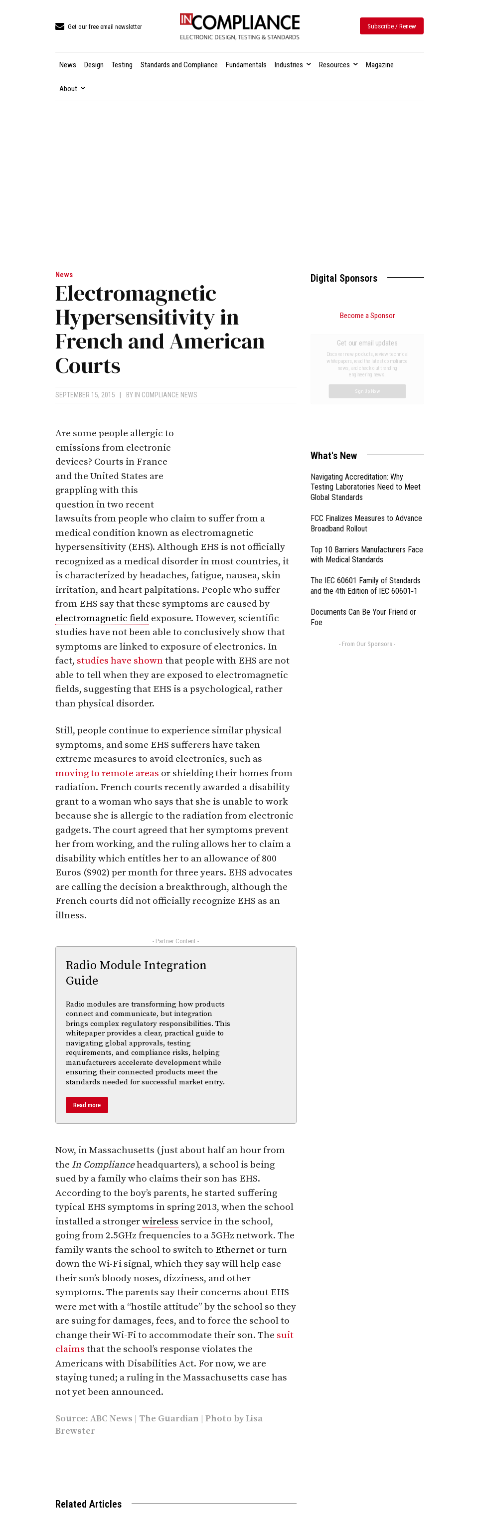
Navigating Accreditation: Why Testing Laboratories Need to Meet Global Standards (366, 375)
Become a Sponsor (367, 315)
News (64, 275)
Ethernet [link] (234, 1250)
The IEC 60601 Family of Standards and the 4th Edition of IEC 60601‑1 (366, 474)
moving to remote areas (107, 773)
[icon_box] (98, 27)
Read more (87, 1105)
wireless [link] (160, 1221)
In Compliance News (166, 395)
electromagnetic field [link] (102, 618)
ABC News (111, 1418)
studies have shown (120, 661)
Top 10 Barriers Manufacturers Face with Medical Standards (367, 443)
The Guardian (169, 1418)
